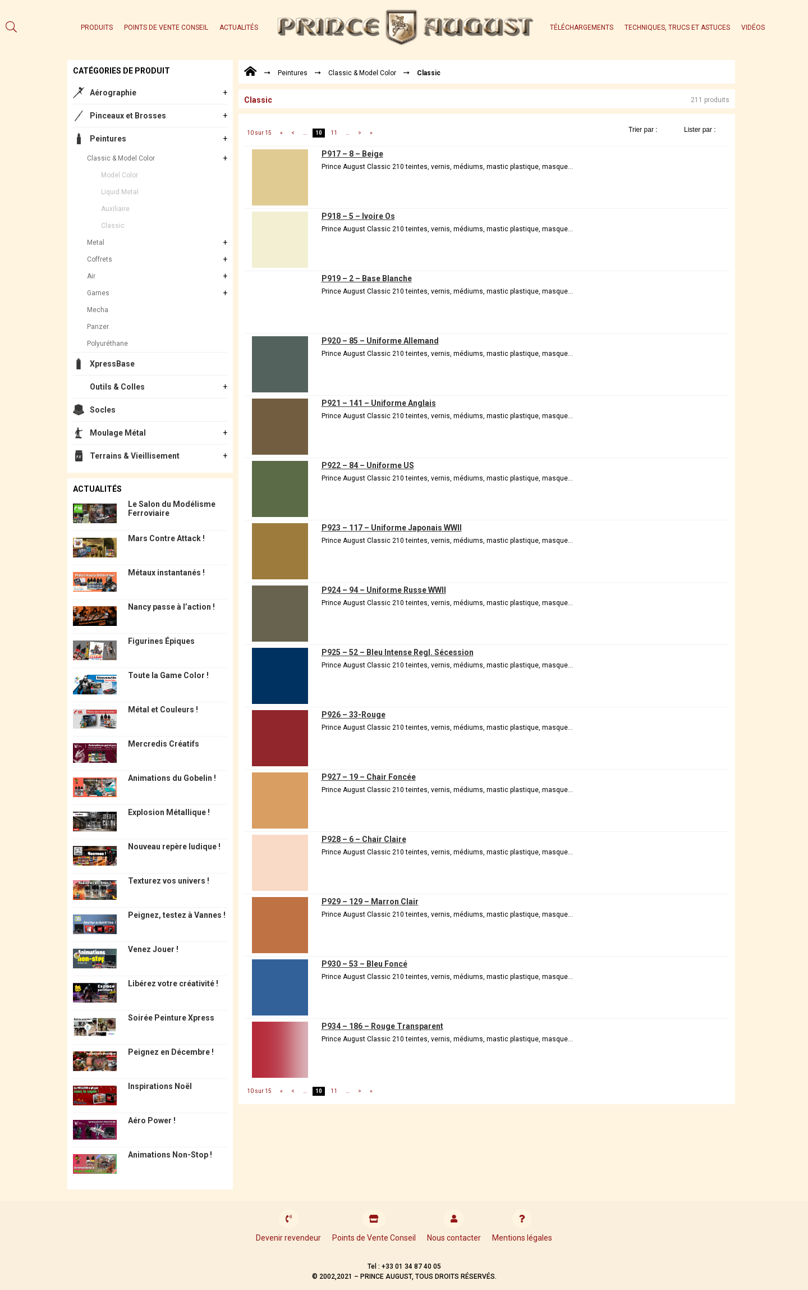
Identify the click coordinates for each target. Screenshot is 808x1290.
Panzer (98, 327)
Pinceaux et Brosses (128, 115)
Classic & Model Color (121, 158)
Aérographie (113, 92)
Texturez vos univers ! (168, 880)
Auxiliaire (115, 209)
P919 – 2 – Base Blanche (367, 278)
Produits (97, 27)
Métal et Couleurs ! (163, 709)
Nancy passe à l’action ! (171, 606)
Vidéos (753, 27)
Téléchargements (581, 27)
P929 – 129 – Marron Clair (370, 901)
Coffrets (99, 259)
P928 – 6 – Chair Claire (364, 839)
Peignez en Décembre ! (171, 1051)
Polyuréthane (107, 343)
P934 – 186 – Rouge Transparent (382, 1026)
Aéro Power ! (152, 1120)
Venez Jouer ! (153, 949)
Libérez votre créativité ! (173, 983)
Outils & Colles (117, 386)
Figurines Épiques (161, 641)
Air (91, 276)
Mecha (97, 310)
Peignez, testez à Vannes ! (177, 915)
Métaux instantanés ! (166, 572)
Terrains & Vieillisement (135, 455)
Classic (113, 226)
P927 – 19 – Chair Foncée (369, 776)
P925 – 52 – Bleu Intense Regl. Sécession (398, 652)
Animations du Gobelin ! (172, 778)
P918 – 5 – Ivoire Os (358, 216)
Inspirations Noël (160, 1086)
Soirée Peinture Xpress (171, 1017)
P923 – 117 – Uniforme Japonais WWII (392, 527)
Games (98, 293)
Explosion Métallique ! (169, 812)
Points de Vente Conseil (166, 27)
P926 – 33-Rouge (353, 714)
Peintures (108, 138)
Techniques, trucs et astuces (677, 27)
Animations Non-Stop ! (170, 1154)
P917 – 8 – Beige (352, 153)
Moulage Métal (118, 432)
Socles (103, 409)
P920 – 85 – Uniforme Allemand (380, 340)
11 (333, 133)
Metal (95, 242)
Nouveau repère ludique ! (174, 846)
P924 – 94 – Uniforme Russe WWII (384, 589)
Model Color (119, 175)
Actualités (238, 27)
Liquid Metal (120, 192)
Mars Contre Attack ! (166, 538)
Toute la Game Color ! (168, 675)
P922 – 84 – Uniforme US (368, 465)
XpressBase (112, 363)
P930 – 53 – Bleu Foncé (364, 963)
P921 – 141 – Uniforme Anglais (379, 403)
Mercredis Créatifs (163, 743)
